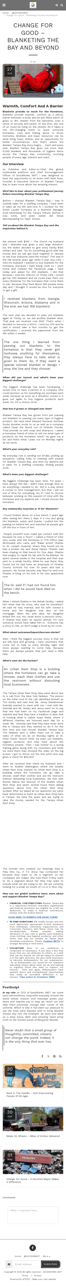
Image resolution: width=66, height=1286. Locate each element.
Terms (25, 1276)
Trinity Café (46, 274)
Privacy (37, 1276)
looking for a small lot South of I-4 (24, 887)
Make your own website (44, 1279)
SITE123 (26, 1279)
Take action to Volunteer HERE (37, 977)
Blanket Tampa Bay (22, 148)
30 (10, 1070)
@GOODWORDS (20, 13)
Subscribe (50, 1264)
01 (10, 1156)
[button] (4, 5)
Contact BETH (51, 941)
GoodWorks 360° (26, 175)
